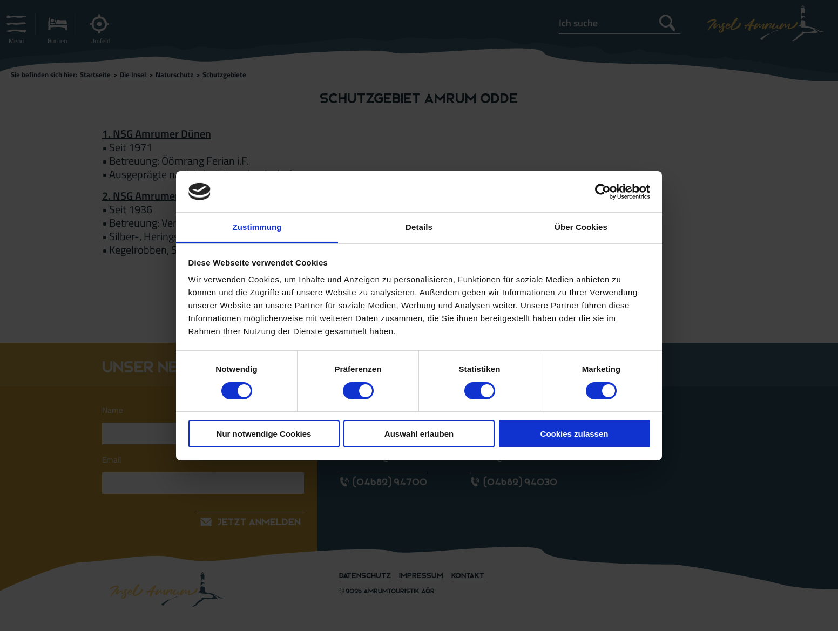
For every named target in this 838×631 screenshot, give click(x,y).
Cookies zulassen (574, 433)
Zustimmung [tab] (257, 227)
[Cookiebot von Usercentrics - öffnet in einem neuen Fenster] (603, 192)
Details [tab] (419, 227)
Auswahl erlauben (419, 433)
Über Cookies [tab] (581, 227)
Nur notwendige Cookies (264, 433)
